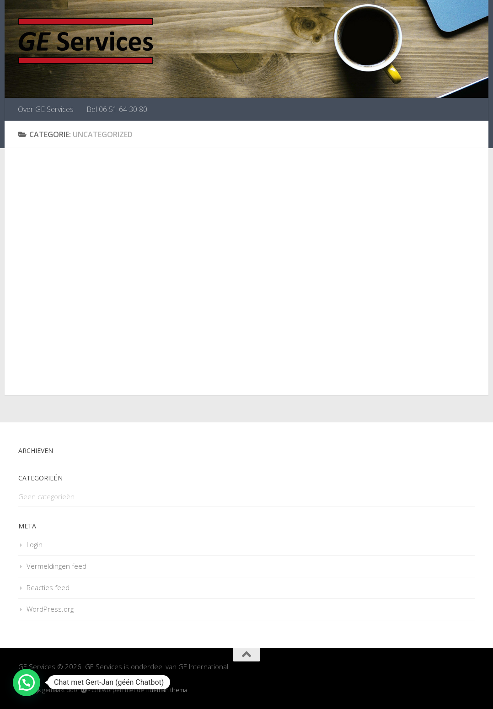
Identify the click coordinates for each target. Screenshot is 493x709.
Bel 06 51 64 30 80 (116, 109)
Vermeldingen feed (56, 565)
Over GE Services (46, 109)
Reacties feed (48, 587)
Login (35, 544)
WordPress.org (50, 608)
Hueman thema (166, 690)
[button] (26, 682)
